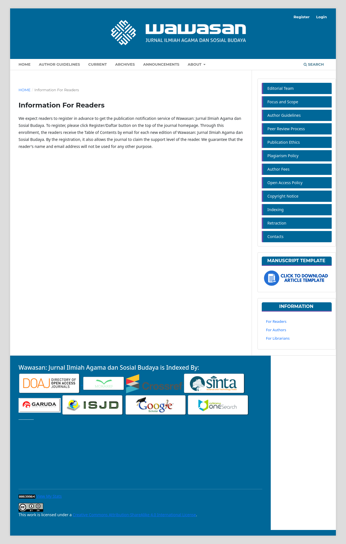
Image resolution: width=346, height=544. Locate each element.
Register (301, 17)
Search (314, 64)
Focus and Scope (282, 101)
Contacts (275, 236)
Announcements (161, 64)
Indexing (275, 209)
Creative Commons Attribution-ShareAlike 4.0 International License (134, 514)
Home (25, 64)
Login (321, 17)
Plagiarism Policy (283, 155)
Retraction (276, 223)
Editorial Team (280, 88)
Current (97, 64)
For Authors (276, 329)
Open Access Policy (284, 182)
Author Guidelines (59, 64)
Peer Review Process (286, 128)
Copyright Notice (283, 196)
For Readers (276, 321)
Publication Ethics (283, 142)
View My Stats (49, 496)
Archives (125, 64)
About (195, 64)
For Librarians (278, 338)
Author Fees (278, 169)
